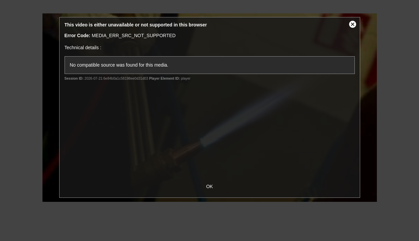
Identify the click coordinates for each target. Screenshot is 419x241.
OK (209, 186)
